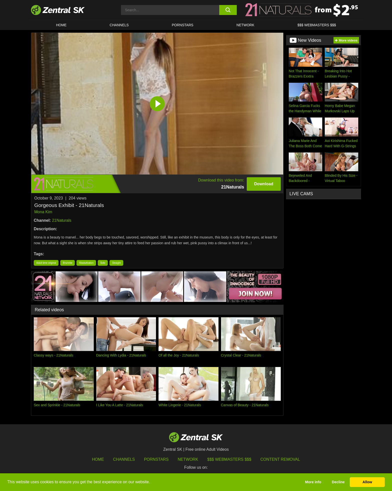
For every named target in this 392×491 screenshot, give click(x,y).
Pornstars (182, 25)
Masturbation (86, 263)
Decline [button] (338, 482)
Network (245, 25)
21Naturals (61, 220)
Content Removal (280, 459)
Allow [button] (367, 482)
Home (61, 25)
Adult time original (46, 263)
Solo (102, 263)
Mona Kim (43, 212)
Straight (116, 263)
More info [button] (313, 482)
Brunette (67, 263)
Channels (119, 25)
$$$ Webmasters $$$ (317, 25)
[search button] (227, 10)
